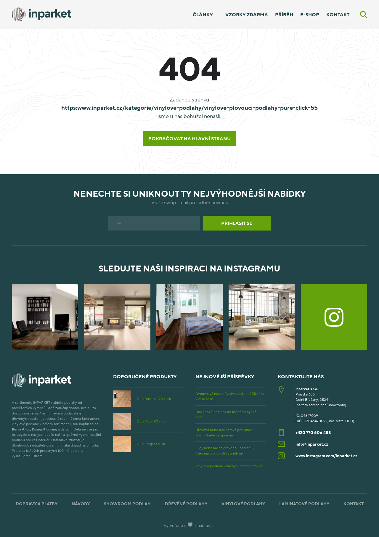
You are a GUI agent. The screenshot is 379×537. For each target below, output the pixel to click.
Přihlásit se (237, 223)
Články (203, 15)
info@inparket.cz (312, 444)
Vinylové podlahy (243, 503)
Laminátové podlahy (304, 503)
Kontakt (337, 15)
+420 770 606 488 (313, 432)
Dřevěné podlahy (186, 503)
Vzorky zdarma (246, 15)
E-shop (309, 15)
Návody (81, 503)
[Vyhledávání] (363, 14)
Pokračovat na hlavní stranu (189, 139)
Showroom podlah (127, 503)
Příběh (284, 15)
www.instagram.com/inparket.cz (326, 455)
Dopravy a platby (36, 503)
